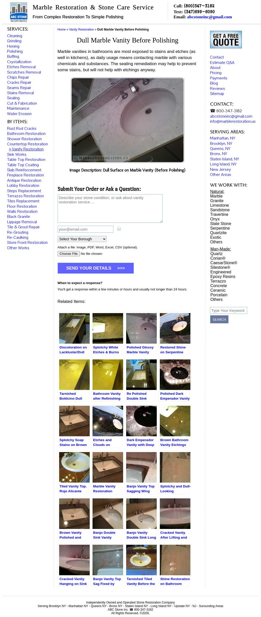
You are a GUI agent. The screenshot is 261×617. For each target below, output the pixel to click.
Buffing (13, 56)
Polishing (15, 51)
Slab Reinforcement (24, 170)
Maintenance (18, 108)
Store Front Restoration (27, 242)
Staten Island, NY (224, 155)
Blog (214, 80)
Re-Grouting (17, 232)
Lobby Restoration (23, 185)
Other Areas (220, 171)
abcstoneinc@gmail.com (209, 17)
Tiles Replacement (23, 201)
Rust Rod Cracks (21, 128)
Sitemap (217, 90)
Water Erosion (19, 114)
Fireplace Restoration (25, 175)
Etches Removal (21, 67)
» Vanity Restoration (26, 149)
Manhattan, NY (222, 135)
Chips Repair (18, 77)
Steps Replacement (24, 191)
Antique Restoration (24, 180)
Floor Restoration (22, 206)
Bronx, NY (218, 150)
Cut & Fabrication (22, 103)
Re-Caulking (17, 237)
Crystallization (19, 62)
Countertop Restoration (27, 144)
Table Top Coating (23, 165)
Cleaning (14, 36)
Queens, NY (220, 145)
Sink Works (17, 154)
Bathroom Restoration (26, 133)
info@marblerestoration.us (233, 118)
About (215, 64)
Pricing (215, 69)
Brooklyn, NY (221, 140)
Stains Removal (20, 93)
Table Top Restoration (26, 159)
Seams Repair (19, 88)
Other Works (18, 248)
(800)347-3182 (199, 6)
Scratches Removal (24, 72)
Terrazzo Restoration (25, 196)
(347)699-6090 (199, 12)
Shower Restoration (24, 139)
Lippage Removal (22, 222)
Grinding (14, 41)
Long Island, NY (223, 161)
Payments (218, 74)
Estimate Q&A (222, 59)
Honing (13, 46)
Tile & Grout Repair (23, 227)
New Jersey (220, 166)
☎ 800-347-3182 (226, 107)
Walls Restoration (22, 211)
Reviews (217, 85)
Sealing (13, 98)
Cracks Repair (19, 82)
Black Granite (18, 216)
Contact (217, 54)
